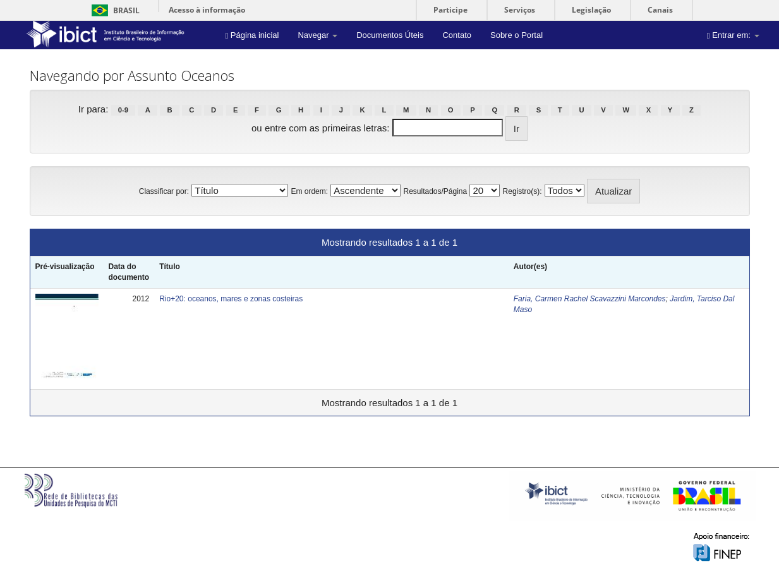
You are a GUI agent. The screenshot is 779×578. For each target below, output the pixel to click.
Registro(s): (522, 191)
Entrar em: (733, 35)
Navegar (317, 35)
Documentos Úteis (389, 35)
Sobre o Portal (516, 35)
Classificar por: (164, 191)
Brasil (113, 10)
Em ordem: (309, 191)
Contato (456, 35)
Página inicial (252, 35)
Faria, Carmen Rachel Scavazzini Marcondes (590, 298)
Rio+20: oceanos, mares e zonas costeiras (231, 298)
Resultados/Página (435, 191)
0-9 (123, 110)
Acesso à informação (207, 9)
